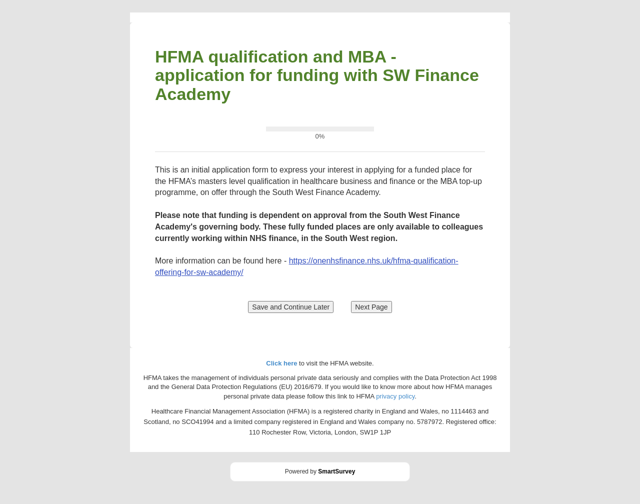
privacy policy (395, 396)
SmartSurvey (336, 471)
